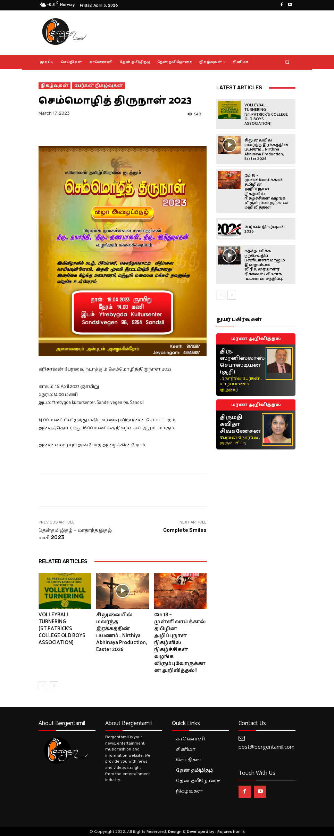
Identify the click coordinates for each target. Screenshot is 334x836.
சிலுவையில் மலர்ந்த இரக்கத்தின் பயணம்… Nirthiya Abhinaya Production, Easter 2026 (121, 632)
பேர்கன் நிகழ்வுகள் (98, 85)
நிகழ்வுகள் (54, 85)
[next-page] (54, 685)
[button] (287, 61)
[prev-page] (43, 685)
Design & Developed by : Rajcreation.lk (206, 831)
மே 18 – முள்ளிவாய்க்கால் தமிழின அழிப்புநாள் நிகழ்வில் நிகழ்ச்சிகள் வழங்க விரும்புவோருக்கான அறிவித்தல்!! (180, 642)
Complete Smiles (185, 530)
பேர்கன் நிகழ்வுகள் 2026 (264, 229)
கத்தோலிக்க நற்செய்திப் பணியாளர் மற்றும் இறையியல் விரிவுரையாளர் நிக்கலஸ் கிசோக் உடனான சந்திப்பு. (264, 264)
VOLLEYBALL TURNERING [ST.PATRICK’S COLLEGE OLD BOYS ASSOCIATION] (62, 628)
